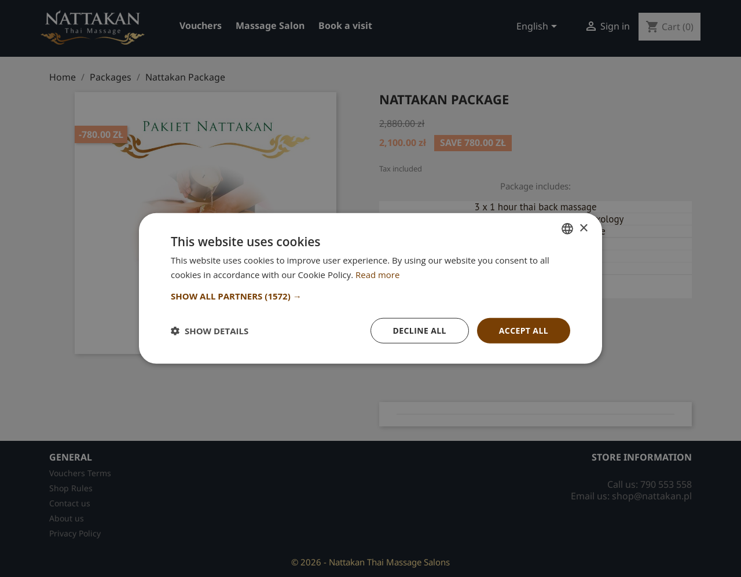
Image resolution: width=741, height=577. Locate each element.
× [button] (583, 228)
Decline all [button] (419, 330)
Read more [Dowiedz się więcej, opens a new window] (377, 274)
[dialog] (370, 288)
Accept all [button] (523, 330)
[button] (370, 296)
